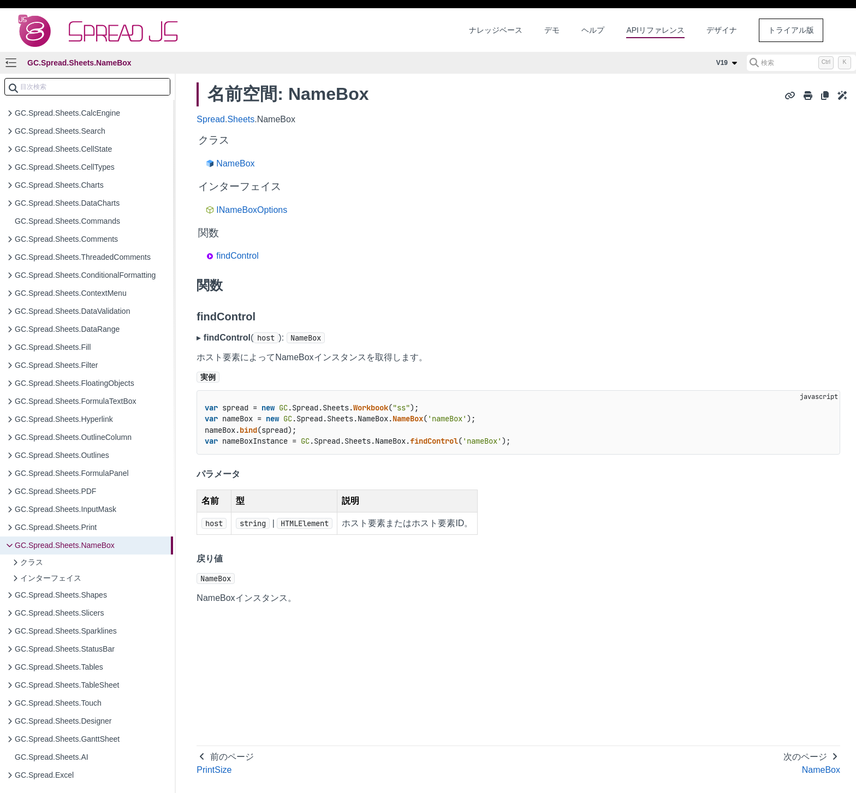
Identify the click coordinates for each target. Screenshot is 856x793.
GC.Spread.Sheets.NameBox (79, 62)
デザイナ (721, 30)
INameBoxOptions (251, 209)
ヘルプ (592, 30)
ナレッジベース (495, 30)
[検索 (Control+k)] (801, 63)
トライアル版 (791, 30)
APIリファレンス (655, 30)
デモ (552, 30)
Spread (211, 119)
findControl (237, 255)
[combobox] (87, 87)
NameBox (235, 163)
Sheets (240, 119)
